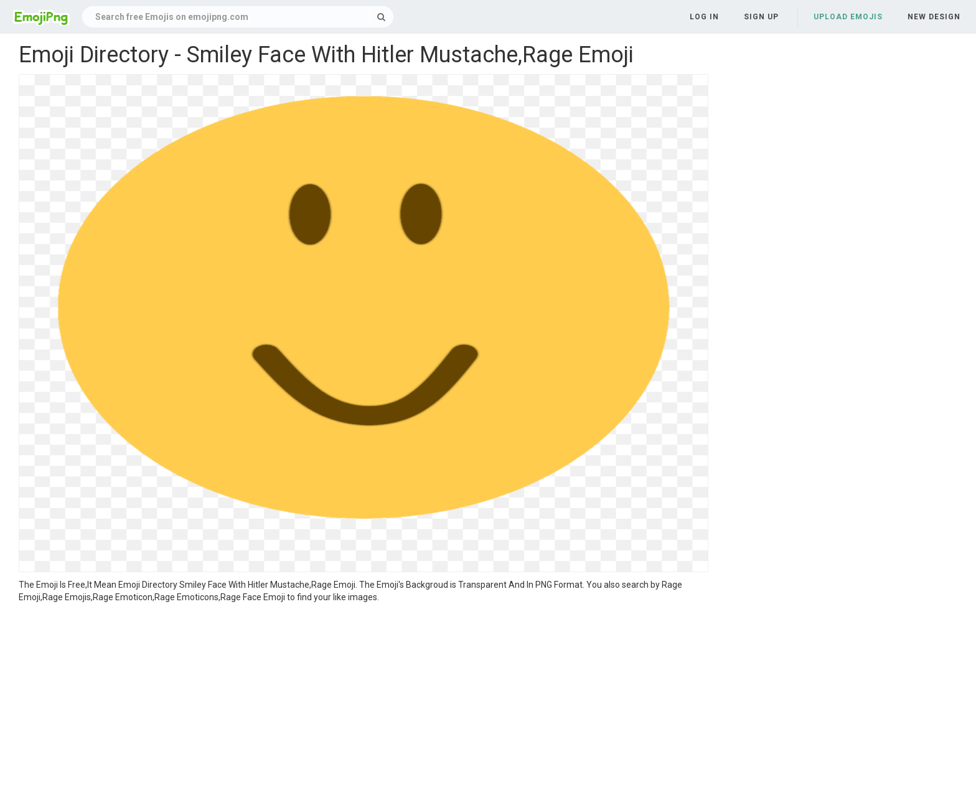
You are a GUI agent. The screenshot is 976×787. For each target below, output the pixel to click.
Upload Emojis (848, 16)
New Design (934, 16)
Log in (704, 16)
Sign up (761, 16)
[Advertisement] (363, 697)
